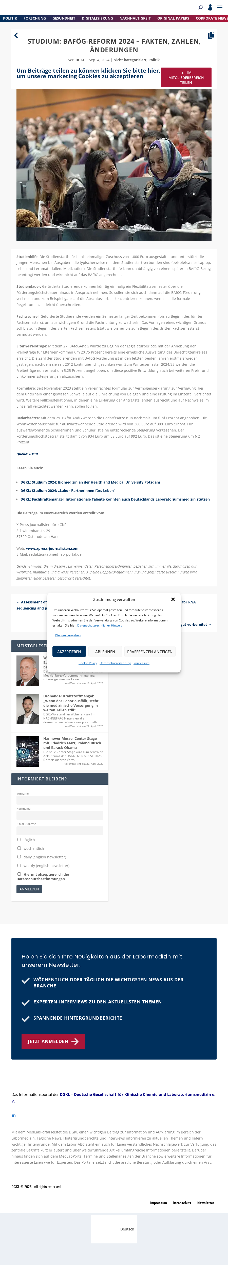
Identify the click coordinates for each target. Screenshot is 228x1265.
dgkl (80, 59)
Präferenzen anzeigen (150, 651)
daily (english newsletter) (41, 857)
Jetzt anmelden (48, 1041)
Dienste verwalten (68, 635)
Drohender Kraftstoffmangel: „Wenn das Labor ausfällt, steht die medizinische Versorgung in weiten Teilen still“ (71, 703)
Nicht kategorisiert (129, 59)
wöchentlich (30, 848)
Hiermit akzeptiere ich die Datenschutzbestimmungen (42, 876)
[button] (173, 599)
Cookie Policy (88, 663)
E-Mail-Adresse (26, 824)
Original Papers (173, 18)
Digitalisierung (97, 18)
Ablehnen (105, 651)
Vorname (22, 793)
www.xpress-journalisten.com (52, 548)
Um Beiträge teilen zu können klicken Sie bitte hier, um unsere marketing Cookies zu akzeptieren (88, 73)
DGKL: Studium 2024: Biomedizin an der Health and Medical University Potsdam (90, 482)
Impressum (141, 663)
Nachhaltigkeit (135, 18)
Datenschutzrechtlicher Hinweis (99, 625)
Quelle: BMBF (27, 454)
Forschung (35, 18)
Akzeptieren (69, 651)
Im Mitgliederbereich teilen (186, 77)
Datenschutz (182, 1203)
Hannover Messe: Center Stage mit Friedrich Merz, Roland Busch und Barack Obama (72, 743)
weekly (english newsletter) (43, 865)
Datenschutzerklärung (115, 663)
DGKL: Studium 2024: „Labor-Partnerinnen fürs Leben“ (68, 490)
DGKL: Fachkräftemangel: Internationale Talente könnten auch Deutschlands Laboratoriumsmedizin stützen (115, 499)
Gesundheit (63, 18)
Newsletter (205, 1203)
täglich (26, 840)
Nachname (23, 808)
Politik (10, 18)
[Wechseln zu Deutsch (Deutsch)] (114, 1229)
